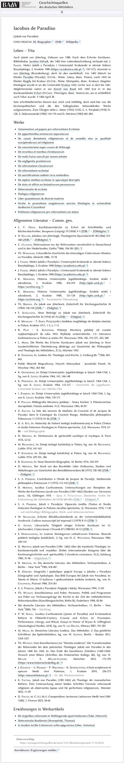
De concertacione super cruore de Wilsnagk (44, 147)
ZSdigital (52, 308)
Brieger (27, 304)
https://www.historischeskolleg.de (39, 662)
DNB (58, 41)
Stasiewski (27, 355)
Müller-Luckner (57, 659)
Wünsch (28, 592)
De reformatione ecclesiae (33, 170)
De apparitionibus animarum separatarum (43, 134)
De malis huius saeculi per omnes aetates (42, 156)
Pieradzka (27, 381)
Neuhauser (29, 516)
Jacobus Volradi (38, 61)
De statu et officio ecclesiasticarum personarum (46, 184)
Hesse (31, 227)
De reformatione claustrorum (35, 166)
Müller (22, 659)
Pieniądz (41, 667)
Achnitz (77, 634)
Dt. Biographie (42, 41)
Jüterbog (24, 73)
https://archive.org (29, 286)
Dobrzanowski (29, 534)
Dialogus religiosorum (31, 193)
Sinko (42, 321)
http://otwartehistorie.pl (33, 675)
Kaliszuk (25, 667)
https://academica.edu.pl (66, 69)
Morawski (28, 279)
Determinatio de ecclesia (32, 189)
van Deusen (72, 625)
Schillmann (28, 312)
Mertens (27, 435)
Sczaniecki (27, 453)
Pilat (26, 330)
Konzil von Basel (65, 89)
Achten (27, 525)
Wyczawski (83, 537)
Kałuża (26, 410)
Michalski (26, 321)
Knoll (29, 614)
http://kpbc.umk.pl (91, 283)
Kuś (27, 423)
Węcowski (57, 667)
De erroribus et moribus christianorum (41, 151)
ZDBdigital (99, 231)
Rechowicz (28, 444)
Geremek (27, 571)
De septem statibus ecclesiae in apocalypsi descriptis (49, 180)
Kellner (26, 235)
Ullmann (27, 244)
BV (77, 248)
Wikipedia (72, 41)
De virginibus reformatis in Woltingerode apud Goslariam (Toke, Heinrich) (62, 716)
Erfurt (37, 93)
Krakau (65, 85)
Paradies (28, 77)
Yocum (25, 696)
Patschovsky (75, 495)
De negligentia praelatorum (34, 161)
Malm (25, 630)
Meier (25, 342)
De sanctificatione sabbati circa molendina (43, 175)
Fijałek (17, 65)
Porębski (30, 479)
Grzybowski (28, 372)
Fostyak (26, 680)
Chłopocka (24, 583)
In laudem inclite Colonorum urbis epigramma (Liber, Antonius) (56, 725)
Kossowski (48, 330)
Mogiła (27, 81)
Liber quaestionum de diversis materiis (41, 198)
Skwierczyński (77, 667)
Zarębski (25, 393)
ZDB (84, 231)
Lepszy (34, 376)
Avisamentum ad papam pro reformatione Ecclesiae (49, 129)
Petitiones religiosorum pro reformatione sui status (48, 212)
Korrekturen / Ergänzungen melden (35, 750)
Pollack (25, 402)
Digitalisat (41, 558)
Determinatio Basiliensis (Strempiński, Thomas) (46, 720)
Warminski (29, 253)
